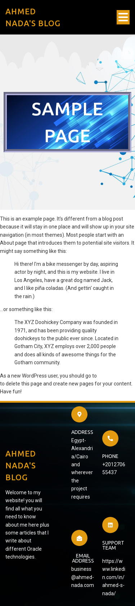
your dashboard (116, 376)
